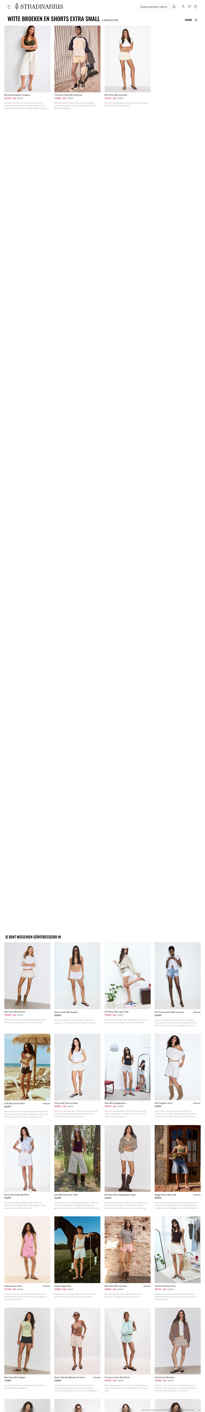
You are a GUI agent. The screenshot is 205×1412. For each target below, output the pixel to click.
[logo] (39, 7)
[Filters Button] (191, 19)
